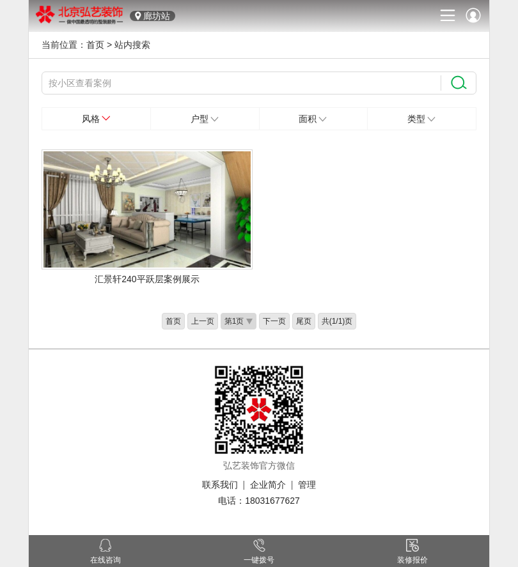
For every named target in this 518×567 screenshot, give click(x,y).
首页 (95, 45)
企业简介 (268, 485)
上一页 (202, 321)
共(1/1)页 (337, 321)
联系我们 (220, 485)
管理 (307, 485)
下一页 (274, 321)
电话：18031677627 (259, 500)
